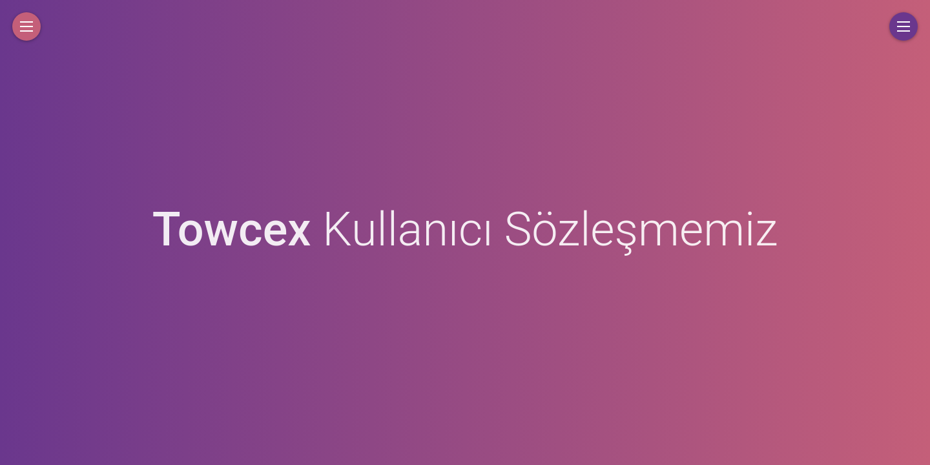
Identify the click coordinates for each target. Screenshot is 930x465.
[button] (26, 26)
